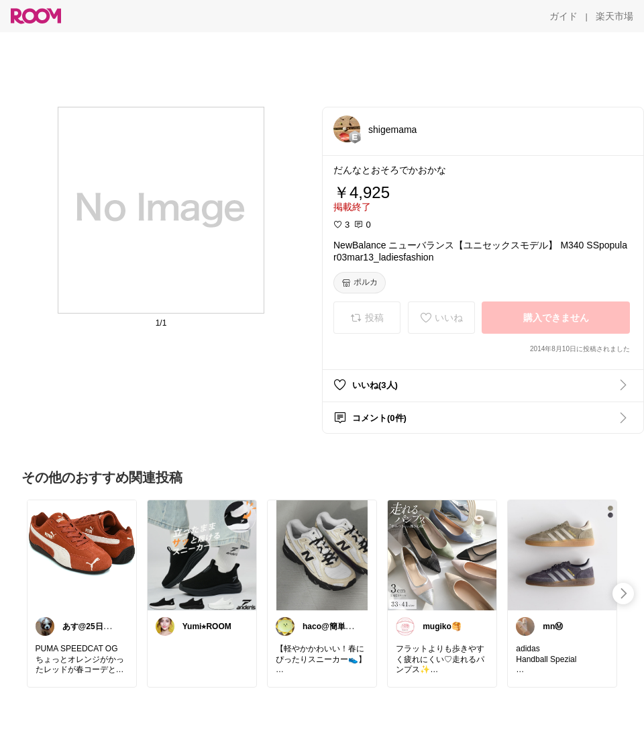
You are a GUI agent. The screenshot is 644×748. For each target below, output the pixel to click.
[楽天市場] (614, 16)
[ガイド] (563, 16)
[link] (82, 554)
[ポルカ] (359, 282)
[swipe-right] (623, 593)
